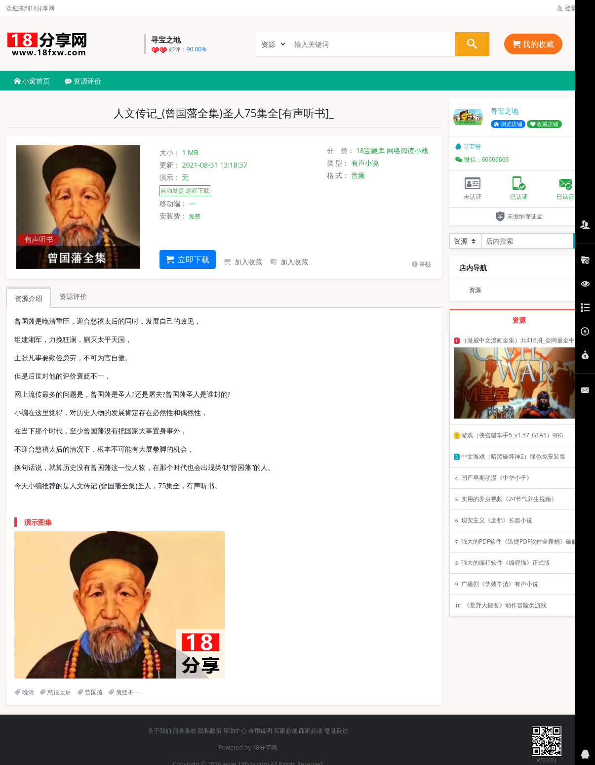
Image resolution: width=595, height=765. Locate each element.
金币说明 (260, 730)
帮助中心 (235, 730)
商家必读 (310, 730)
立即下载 (187, 259)
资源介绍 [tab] (28, 298)
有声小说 (365, 163)
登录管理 (572, 8)
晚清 (24, 692)
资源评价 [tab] (73, 296)
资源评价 (83, 80)
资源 (475, 290)
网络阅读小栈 (407, 150)
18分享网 (264, 747)
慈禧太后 (55, 692)
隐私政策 (210, 730)
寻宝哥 (468, 146)
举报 (421, 264)
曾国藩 (90, 692)
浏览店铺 (508, 124)
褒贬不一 (124, 692)
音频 (358, 175)
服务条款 (185, 730)
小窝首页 (32, 80)
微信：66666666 (482, 159)
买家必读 (285, 730)
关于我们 (159, 730)
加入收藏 (243, 261)
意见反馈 (336, 730)
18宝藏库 (370, 150)
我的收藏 (533, 44)
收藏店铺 (544, 124)
